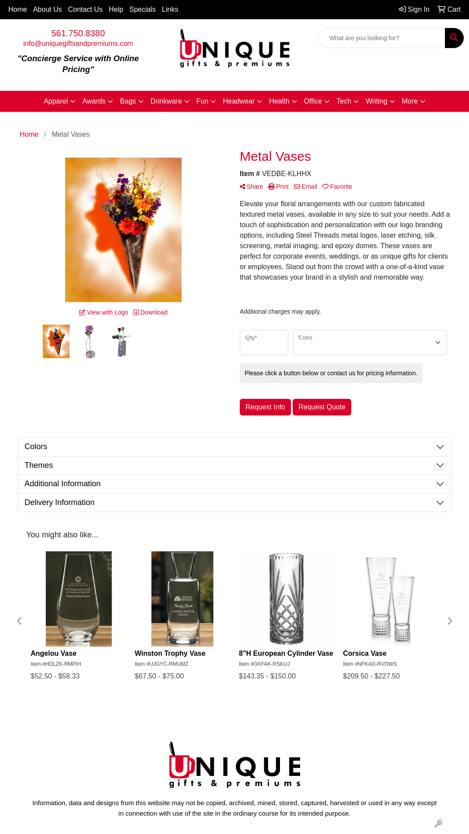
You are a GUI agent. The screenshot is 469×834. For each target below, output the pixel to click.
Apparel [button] (56, 101)
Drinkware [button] (166, 101)
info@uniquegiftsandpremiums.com (78, 43)
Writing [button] (377, 101)
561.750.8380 (78, 33)
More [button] (409, 101)
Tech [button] (343, 101)
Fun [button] (202, 101)
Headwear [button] (239, 101)
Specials (143, 9)
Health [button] (279, 101)
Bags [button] (128, 101)
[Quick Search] (381, 38)
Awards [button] (93, 101)
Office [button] (313, 101)
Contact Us (85, 9)
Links (170, 9)
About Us (47, 9)
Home (17, 9)
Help (116, 9)
